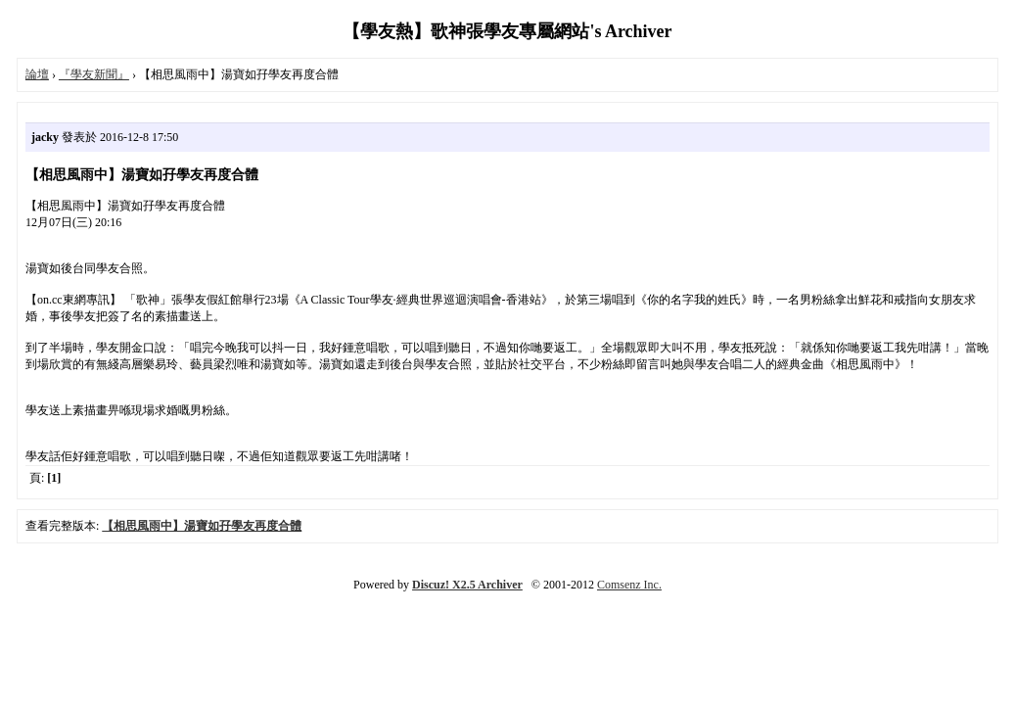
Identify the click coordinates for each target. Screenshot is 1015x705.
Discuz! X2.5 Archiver (467, 584)
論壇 (37, 74)
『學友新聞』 (94, 74)
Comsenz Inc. (629, 584)
